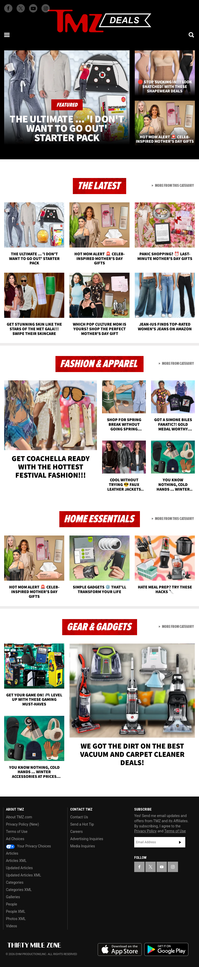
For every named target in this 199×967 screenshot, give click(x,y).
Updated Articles (19, 868)
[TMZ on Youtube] (33, 8)
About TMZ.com (19, 817)
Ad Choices (15, 839)
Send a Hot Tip (82, 824)
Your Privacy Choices (28, 846)
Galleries (13, 897)
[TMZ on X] (21, 8)
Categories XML (19, 890)
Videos (11, 926)
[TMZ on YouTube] (162, 867)
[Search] (191, 35)
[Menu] (7, 35)
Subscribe (180, 842)
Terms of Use (16, 831)
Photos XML (16, 919)
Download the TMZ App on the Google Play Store (166, 949)
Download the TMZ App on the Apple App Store (120, 949)
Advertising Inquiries (86, 839)
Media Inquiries (82, 846)
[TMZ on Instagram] (45, 8)
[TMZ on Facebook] (8, 8)
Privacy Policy (145, 831)
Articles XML (16, 861)
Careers (76, 831)
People (11, 904)
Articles (12, 853)
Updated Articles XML (23, 875)
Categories (14, 882)
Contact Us (79, 817)
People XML (15, 911)
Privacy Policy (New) (22, 824)
